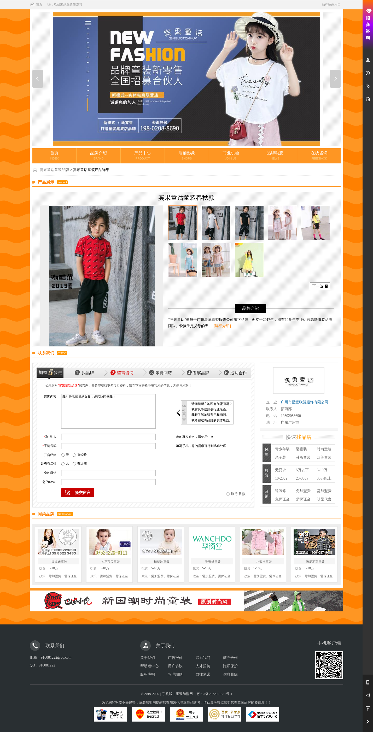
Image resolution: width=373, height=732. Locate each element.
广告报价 (175, 658)
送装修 (280, 491)
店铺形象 (186, 155)
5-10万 (322, 470)
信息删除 (230, 674)
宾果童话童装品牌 (54, 170)
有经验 (82, 455)
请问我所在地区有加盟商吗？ (211, 404)
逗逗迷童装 (59, 562)
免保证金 (282, 499)
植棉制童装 (162, 562)
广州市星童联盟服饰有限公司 (304, 402)
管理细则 (175, 674)
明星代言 (324, 499)
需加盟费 (324, 491)
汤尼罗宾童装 (315, 562)
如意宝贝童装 (110, 562)
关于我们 (147, 658)
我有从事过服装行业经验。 (210, 409)
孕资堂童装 (213, 562)
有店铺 (82, 463)
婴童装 (301, 449)
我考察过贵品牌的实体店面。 (211, 420)
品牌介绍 (98, 155)
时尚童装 (324, 449)
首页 (36, 4)
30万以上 (324, 478)
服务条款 (238, 494)
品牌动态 (275, 155)
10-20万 (281, 478)
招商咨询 (367, 24)
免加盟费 (303, 491)
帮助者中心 (149, 666)
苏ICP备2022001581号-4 (214, 694)
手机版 (167, 694)
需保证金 (303, 499)
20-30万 (302, 478)
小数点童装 (264, 562)
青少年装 (282, 449)
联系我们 (203, 658)
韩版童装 (303, 457)
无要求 (280, 470)
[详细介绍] (222, 326)
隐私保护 (230, 666)
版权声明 (147, 674)
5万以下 (302, 470)
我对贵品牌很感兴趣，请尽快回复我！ (108, 411)
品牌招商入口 (331, 4)
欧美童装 (324, 457)
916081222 (47, 665)
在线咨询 (319, 155)
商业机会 (231, 155)
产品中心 (142, 155)
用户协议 (175, 666)
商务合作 (230, 658)
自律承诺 (203, 674)
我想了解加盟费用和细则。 (210, 415)
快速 (299, 437)
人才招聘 (203, 666)
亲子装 (280, 457)
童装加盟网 (184, 694)
